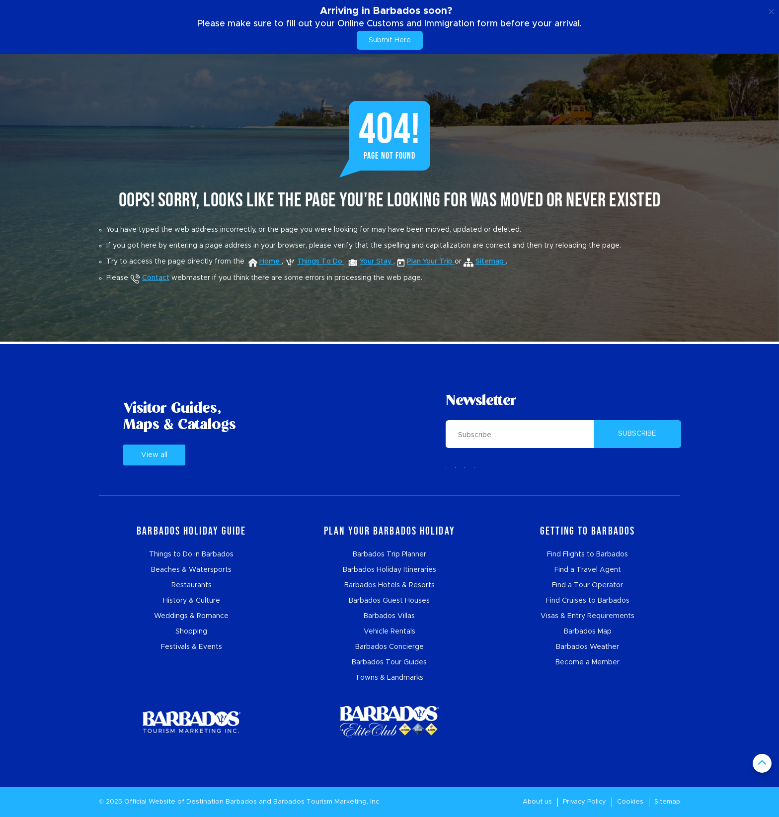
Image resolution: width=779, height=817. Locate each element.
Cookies (630, 802)
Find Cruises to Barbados (587, 600)
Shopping (191, 631)
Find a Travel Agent (587, 569)
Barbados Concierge (389, 646)
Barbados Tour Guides (389, 662)
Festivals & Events (191, 646)
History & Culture (191, 600)
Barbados (241, 802)
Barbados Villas (389, 616)
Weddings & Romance (191, 616)
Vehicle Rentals (389, 631)
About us (537, 802)
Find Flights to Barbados (587, 554)
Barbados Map (588, 631)
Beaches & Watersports (191, 569)
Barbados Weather (587, 646)
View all (154, 455)
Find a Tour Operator (587, 585)
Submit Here (390, 40)
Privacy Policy (584, 802)
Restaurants (191, 585)
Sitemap (667, 802)
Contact (149, 277)
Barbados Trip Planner (389, 554)
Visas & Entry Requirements (587, 616)
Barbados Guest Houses (389, 600)
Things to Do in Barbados (191, 554)
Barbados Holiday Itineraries (389, 569)
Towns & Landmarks (389, 677)
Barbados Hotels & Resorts (389, 585)
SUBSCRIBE (637, 433)
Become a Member (587, 662)
